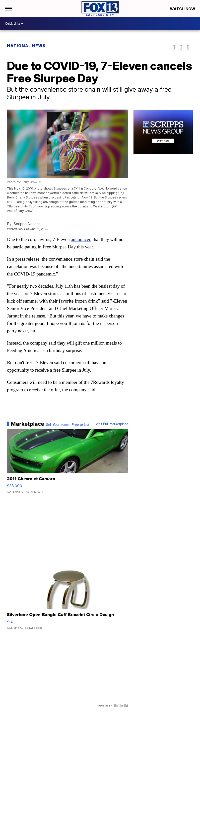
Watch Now (183, 8)
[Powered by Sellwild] (121, 705)
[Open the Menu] (8, 8)
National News (26, 45)
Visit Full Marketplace (112, 424)
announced (81, 239)
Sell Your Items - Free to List (67, 424)
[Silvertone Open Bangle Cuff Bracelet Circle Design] (67, 599)
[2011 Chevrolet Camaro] (67, 463)
